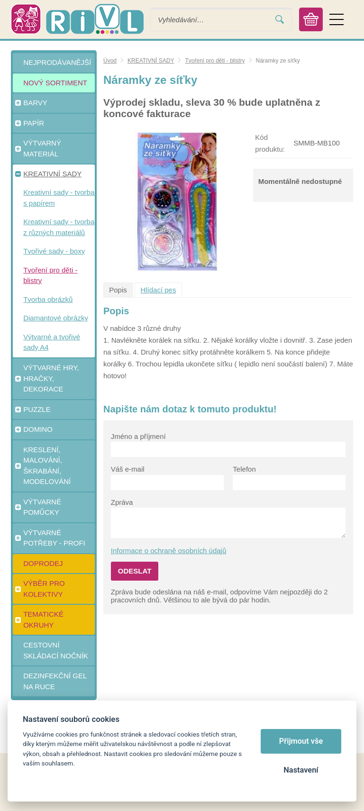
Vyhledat (279, 20)
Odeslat (135, 571)
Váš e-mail (128, 469)
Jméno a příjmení (138, 436)
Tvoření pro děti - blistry (215, 60)
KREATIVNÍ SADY (150, 60)
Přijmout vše (301, 741)
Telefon (244, 469)
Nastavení (300, 770)
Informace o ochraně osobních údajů (169, 551)
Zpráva (122, 502)
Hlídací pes (158, 290)
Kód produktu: (270, 143)
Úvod (110, 60)
